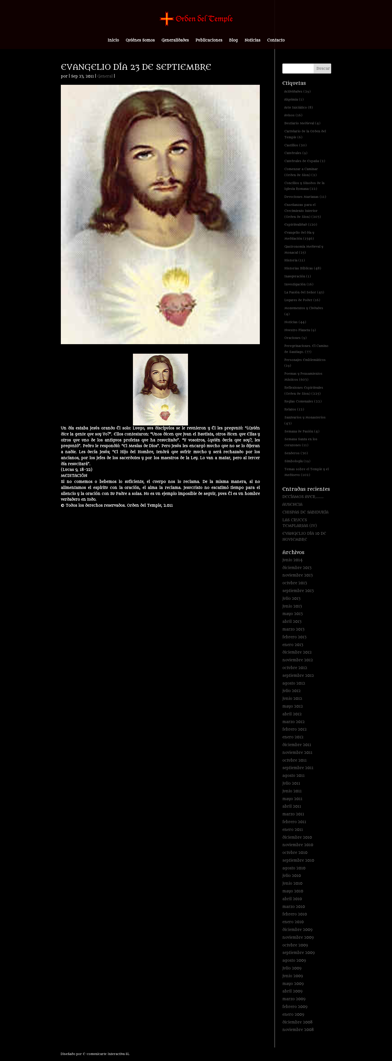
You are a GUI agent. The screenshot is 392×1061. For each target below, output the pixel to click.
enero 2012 (292, 737)
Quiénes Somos (140, 41)
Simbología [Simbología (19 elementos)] (297, 461)
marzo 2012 (293, 722)
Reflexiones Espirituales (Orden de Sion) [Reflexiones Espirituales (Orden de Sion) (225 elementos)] (303, 390)
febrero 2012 (294, 729)
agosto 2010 (293, 868)
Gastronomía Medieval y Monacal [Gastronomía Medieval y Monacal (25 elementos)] (303, 249)
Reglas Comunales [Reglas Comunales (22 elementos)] (303, 401)
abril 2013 (291, 622)
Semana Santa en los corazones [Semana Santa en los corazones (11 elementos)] (300, 442)
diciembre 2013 (296, 568)
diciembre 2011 (296, 745)
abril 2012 (292, 714)
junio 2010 (292, 883)
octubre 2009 (295, 945)
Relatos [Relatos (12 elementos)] (294, 409)
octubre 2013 (294, 583)
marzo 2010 (293, 907)
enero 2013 (292, 645)
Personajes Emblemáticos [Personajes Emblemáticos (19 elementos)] (305, 363)
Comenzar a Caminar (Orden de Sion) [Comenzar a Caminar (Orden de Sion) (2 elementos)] (301, 172)
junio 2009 (292, 976)
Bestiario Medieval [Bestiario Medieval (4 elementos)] (302, 123)
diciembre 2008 (297, 1022)
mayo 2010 (292, 891)
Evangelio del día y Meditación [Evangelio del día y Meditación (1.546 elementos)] (299, 235)
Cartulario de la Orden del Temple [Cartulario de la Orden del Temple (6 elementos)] (305, 134)
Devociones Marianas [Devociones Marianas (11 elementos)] (305, 197)
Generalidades (175, 41)
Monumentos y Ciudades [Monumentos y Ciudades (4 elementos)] (303, 311)
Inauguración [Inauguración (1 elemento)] (297, 276)
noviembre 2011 (297, 753)
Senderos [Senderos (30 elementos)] (296, 453)
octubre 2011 (294, 760)
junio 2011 (292, 791)
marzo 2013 (293, 629)
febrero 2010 (294, 914)
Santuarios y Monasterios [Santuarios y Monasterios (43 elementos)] (305, 420)
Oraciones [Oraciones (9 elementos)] (295, 338)
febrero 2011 (294, 822)
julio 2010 (291, 876)
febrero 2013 (294, 637)
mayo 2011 (292, 799)
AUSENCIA (292, 504)
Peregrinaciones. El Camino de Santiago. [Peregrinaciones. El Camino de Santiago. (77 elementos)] (306, 349)
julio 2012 (291, 691)
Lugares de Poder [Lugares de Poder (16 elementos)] (302, 300)
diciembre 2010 (297, 837)
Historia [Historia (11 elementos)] (294, 260)
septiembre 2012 (298, 676)
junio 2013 (292, 606)
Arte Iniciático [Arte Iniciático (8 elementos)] (298, 107)
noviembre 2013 (297, 575)
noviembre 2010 (297, 845)
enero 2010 (293, 922)
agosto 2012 (293, 683)
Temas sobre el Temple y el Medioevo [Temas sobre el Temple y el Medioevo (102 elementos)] (306, 472)
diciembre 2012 (297, 652)
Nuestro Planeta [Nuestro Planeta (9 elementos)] (300, 330)
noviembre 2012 (297, 660)
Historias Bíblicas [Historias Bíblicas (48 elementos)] (302, 268)
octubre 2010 (294, 853)
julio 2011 (291, 783)
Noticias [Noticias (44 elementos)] (295, 322)
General (105, 76)
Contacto (276, 41)
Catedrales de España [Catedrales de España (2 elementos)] (304, 161)
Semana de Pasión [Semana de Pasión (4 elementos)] (301, 431)
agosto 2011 (293, 776)
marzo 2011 (293, 814)
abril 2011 (291, 806)
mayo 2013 (292, 614)
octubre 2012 (294, 668)
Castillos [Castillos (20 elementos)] (295, 145)
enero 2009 (293, 1014)
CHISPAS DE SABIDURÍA (305, 512)
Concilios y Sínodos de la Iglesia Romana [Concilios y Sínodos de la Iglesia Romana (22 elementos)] (304, 186)
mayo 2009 (293, 984)
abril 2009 (292, 991)
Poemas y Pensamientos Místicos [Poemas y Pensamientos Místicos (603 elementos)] (303, 376)
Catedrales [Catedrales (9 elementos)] (295, 153)
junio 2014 (292, 560)
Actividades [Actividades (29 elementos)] (297, 91)
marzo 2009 (293, 999)
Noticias (252, 41)
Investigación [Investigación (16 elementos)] (298, 284)
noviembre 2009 (298, 937)
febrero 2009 (294, 1007)
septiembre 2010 (298, 860)
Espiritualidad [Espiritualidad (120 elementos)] (300, 224)
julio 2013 (291, 599)
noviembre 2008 (298, 1030)
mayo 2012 (292, 706)
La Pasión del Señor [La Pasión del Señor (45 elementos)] (304, 292)
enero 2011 (292, 830)
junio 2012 (292, 699)
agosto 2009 (294, 960)
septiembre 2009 (298, 953)
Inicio (113, 41)
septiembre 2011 (297, 768)
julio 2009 (291, 968)
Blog (233, 41)
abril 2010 (292, 899)
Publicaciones (208, 41)
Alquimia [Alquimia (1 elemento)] (294, 99)
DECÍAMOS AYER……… (303, 497)
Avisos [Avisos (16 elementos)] (293, 115)
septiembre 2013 (298, 591)
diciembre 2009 (297, 930)
